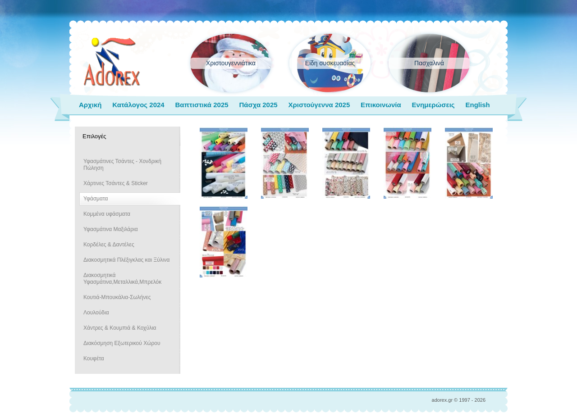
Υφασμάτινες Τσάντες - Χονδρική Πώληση (122, 164)
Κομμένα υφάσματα (106, 214)
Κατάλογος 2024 (138, 105)
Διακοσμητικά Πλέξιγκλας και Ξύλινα (126, 260)
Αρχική (90, 105)
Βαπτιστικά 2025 (201, 105)
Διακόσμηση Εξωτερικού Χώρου (121, 343)
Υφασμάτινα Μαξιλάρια (110, 229)
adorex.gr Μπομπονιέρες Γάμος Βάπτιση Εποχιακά (112, 62)
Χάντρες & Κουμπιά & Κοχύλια (119, 328)
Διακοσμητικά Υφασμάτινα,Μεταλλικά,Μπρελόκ (122, 278)
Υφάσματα (95, 198)
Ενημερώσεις (433, 105)
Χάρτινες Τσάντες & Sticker (115, 183)
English (477, 105)
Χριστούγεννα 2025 (319, 105)
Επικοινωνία (381, 105)
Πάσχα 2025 (258, 105)
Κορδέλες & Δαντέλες (108, 244)
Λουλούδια (96, 312)
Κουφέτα (93, 358)
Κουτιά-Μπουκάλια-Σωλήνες (117, 297)
